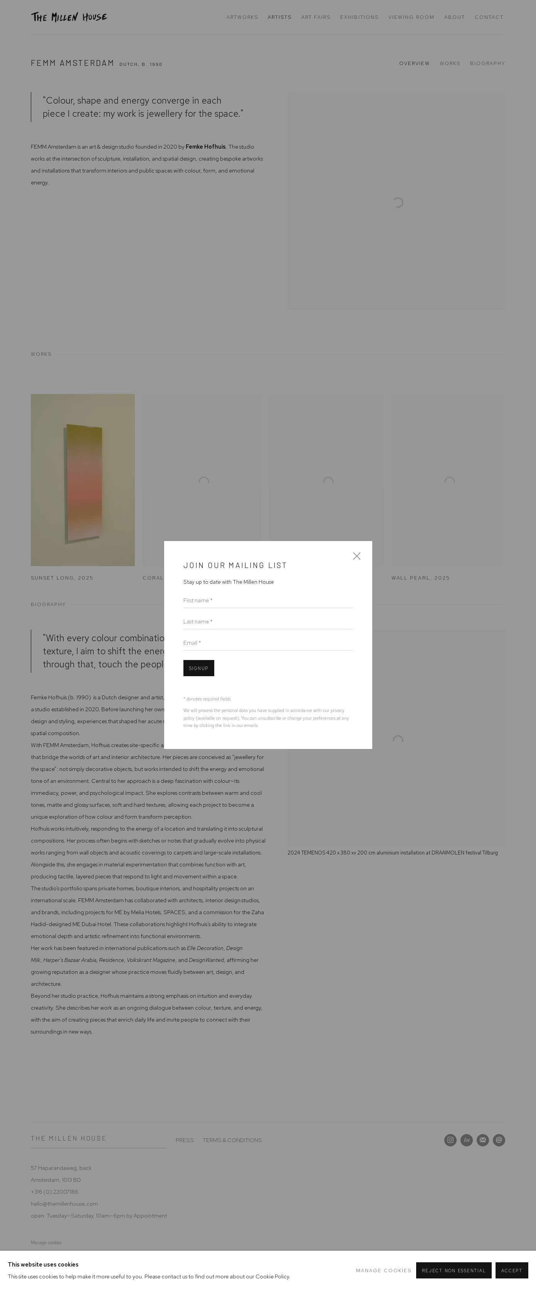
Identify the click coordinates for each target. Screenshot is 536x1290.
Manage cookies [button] (384, 1270)
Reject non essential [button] (454, 1270)
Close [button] (355, 559)
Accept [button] (512, 1270)
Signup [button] (199, 668)
